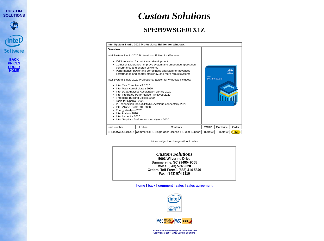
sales (180, 185)
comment (165, 185)
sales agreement (199, 185)
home (140, 185)
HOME (14, 70)
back (151, 185)
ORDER (14, 67)
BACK (14, 59)
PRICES (14, 63)
